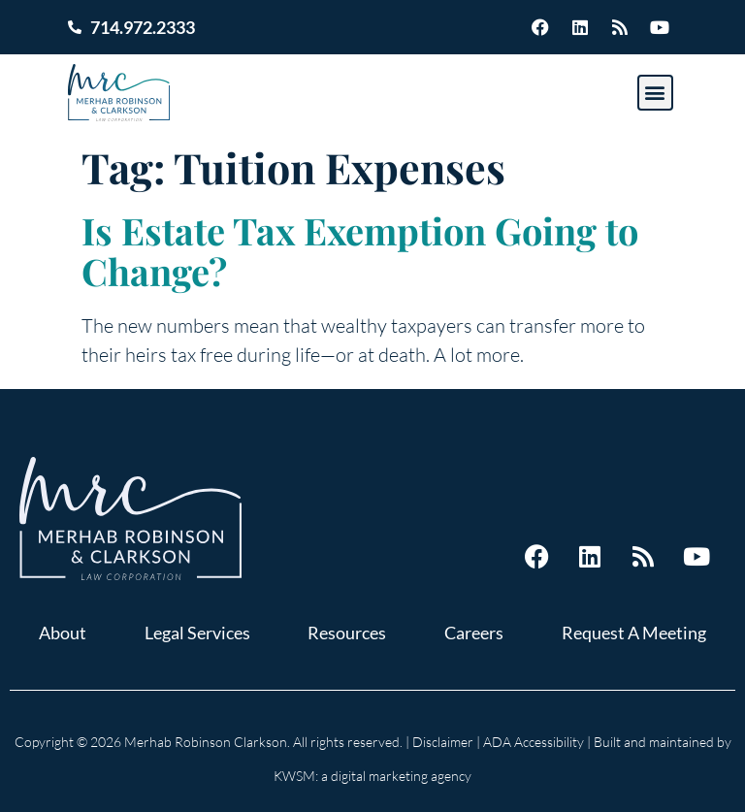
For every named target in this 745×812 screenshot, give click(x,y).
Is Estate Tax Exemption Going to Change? (359, 251)
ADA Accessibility (533, 741)
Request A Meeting (634, 632)
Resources (347, 632)
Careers (473, 632)
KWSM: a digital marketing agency (372, 775)
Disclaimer (442, 741)
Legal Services (197, 632)
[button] (655, 93)
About (62, 632)
